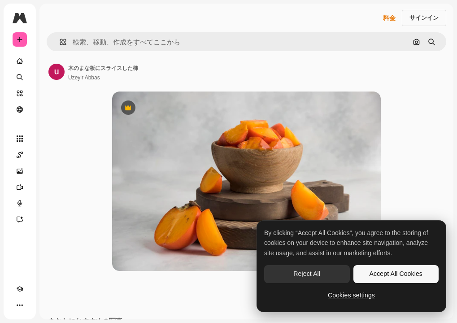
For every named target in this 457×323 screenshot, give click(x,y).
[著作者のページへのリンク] (56, 72)
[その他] (20, 305)
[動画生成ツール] (20, 187)
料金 (389, 18)
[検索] (20, 77)
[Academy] (20, 289)
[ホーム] (20, 61)
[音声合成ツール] (20, 203)
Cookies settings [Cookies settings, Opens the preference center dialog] (351, 295)
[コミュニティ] (20, 109)
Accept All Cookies (396, 273)
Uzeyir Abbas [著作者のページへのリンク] (84, 77)
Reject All (306, 273)
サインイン (424, 17)
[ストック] (20, 93)
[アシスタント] (20, 219)
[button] (59, 42)
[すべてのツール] (20, 138)
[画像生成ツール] (20, 171)
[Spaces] (20, 155)
